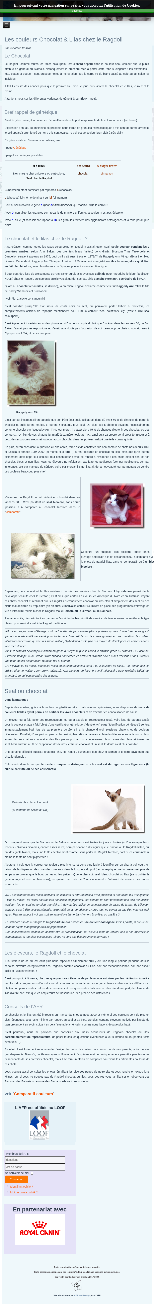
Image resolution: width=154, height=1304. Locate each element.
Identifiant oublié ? (21, 1186)
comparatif (12, 512)
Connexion (16, 1179)
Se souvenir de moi (17, 1173)
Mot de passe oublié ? (24, 1192)
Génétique (19, 147)
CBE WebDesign (82, 1295)
